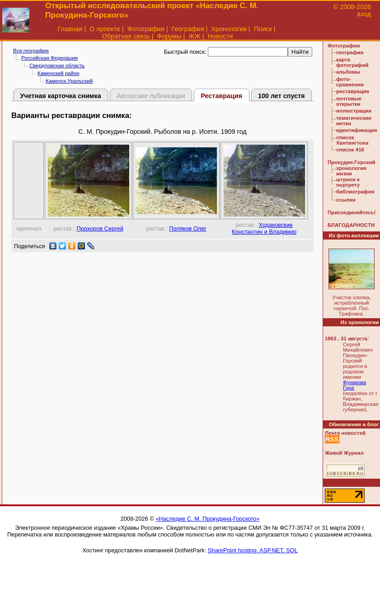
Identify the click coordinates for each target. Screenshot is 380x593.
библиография (355, 191)
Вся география (31, 50)
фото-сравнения (350, 81)
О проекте (104, 29)
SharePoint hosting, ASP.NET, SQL (253, 550)
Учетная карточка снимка (60, 95)
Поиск (263, 29)
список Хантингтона (352, 140)
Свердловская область (56, 65)
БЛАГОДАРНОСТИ (351, 225)
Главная (70, 29)
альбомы (348, 72)
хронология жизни (351, 170)
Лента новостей (345, 433)
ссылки (346, 199)
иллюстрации (353, 110)
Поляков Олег (187, 228)
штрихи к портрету (348, 182)
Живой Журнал (344, 453)
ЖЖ (194, 36)
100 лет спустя (281, 95)
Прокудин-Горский (351, 162)
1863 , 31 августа (346, 338)
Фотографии (145, 29)
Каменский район (59, 73)
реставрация (352, 91)
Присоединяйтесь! (352, 212)
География (188, 29)
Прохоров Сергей (99, 228)
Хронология (229, 29)
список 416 (350, 149)
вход (364, 14)
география (349, 52)
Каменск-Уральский (69, 81)
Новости (220, 36)
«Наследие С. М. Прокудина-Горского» (207, 518)
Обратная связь (126, 36)
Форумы (169, 36)
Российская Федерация (49, 58)
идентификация (356, 130)
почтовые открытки (348, 101)
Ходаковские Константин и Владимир (264, 228)
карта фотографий (352, 62)
